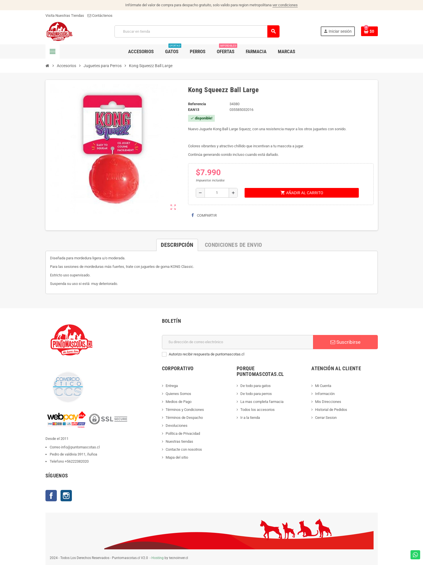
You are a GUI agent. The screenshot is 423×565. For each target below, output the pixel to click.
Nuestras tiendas (179, 441)
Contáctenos (99, 15)
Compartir (204, 215)
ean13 (193, 109)
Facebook (51, 495)
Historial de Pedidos (331, 409)
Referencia (197, 104)
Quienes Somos (178, 394)
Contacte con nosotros (184, 449)
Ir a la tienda (250, 417)
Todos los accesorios (257, 409)
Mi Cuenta (323, 386)
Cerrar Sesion (326, 417)
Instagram (66, 495)
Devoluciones (176, 425)
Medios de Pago (178, 402)
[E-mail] (237, 342)
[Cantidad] (217, 192)
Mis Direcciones (328, 402)
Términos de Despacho (184, 417)
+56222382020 (77, 461)
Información (325, 394)
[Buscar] (196, 31)
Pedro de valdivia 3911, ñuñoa (73, 454)
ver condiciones (285, 5)
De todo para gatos (255, 386)
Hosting (157, 558)
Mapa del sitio (177, 457)
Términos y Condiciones (185, 409)
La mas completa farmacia (262, 402)
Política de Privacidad (183, 433)
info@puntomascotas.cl (80, 447)
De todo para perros (256, 394)
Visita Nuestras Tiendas (64, 15)
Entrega (172, 386)
